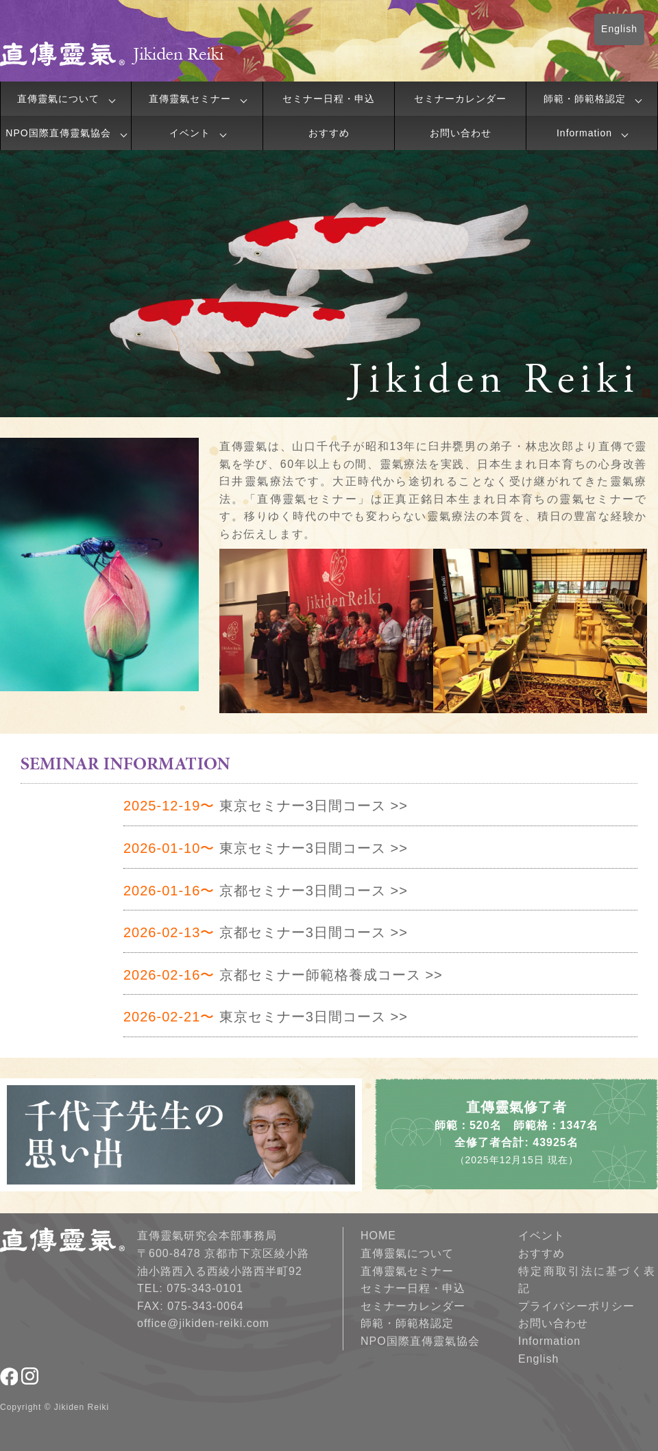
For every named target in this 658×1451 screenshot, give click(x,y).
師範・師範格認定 (585, 98)
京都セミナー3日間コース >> (265, 890)
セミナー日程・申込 (328, 98)
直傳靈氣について (58, 98)
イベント (189, 132)
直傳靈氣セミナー (190, 98)
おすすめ (329, 132)
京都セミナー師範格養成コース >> (283, 974)
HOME (378, 1235)
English (619, 28)
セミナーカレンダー (460, 98)
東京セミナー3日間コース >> (265, 805)
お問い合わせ (460, 132)
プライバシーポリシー (576, 1306)
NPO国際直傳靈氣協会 (57, 132)
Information (584, 132)
